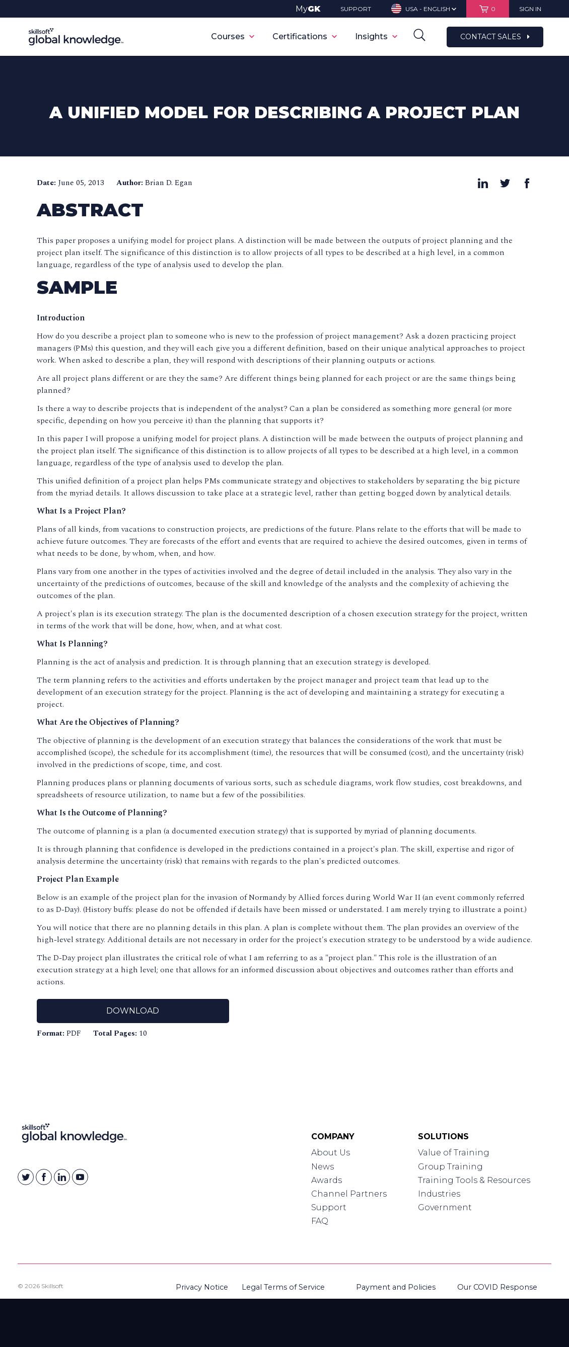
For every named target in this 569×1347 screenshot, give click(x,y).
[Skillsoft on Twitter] (26, 1177)
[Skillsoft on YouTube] (80, 1177)
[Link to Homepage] (74, 1135)
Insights (376, 36)
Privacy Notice (202, 1287)
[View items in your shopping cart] (487, 9)
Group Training (450, 1166)
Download (132, 1011)
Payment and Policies (396, 1287)
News (322, 1166)
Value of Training (453, 1152)
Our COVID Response (497, 1287)
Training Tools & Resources (474, 1180)
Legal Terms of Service (283, 1287)
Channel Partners (349, 1194)
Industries (439, 1194)
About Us (330, 1152)
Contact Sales (495, 36)
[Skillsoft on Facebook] (44, 1177)
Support (328, 1207)
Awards (326, 1180)
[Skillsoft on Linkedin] (62, 1177)
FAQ (319, 1221)
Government (445, 1207)
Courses (232, 36)
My (308, 9)
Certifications (304, 36)
